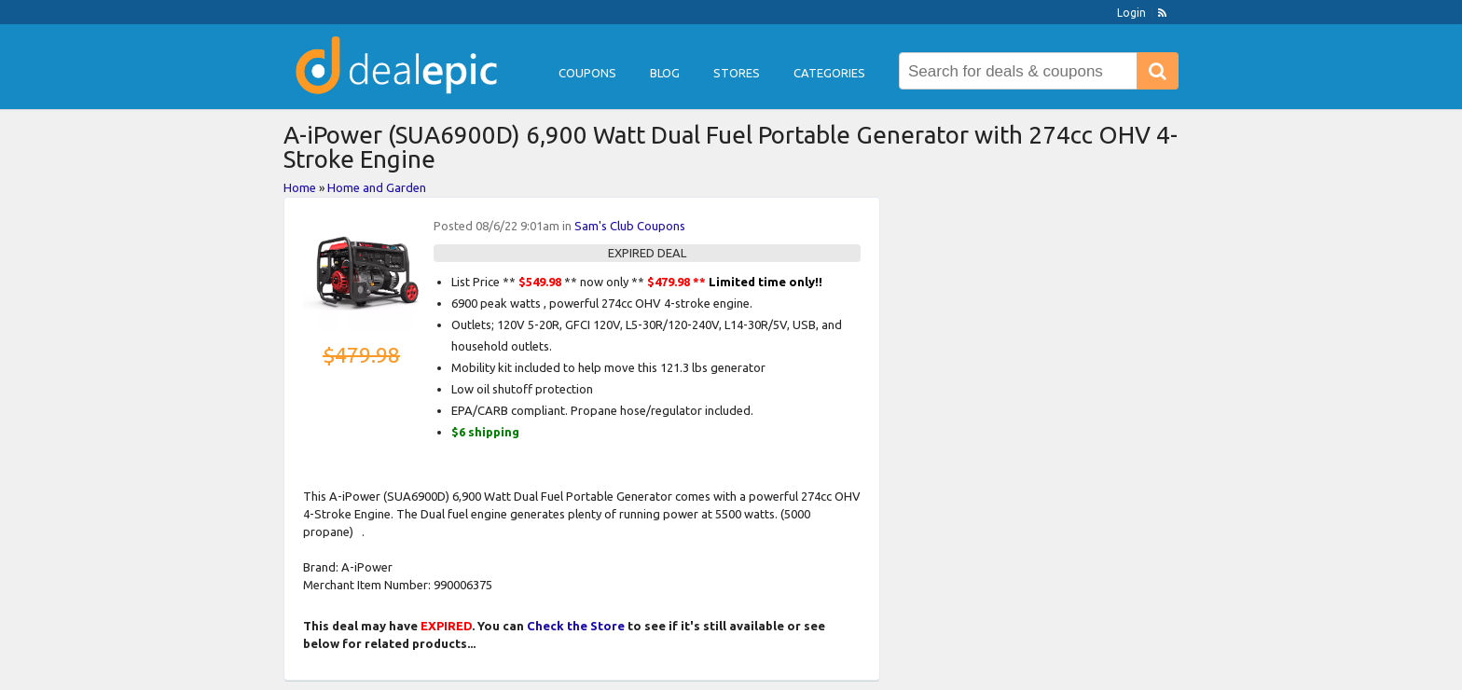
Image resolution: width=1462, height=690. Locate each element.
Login (1131, 13)
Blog (665, 72)
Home (299, 187)
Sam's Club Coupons (629, 225)
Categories (829, 72)
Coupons (587, 72)
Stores (736, 72)
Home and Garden (376, 187)
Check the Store (576, 625)
